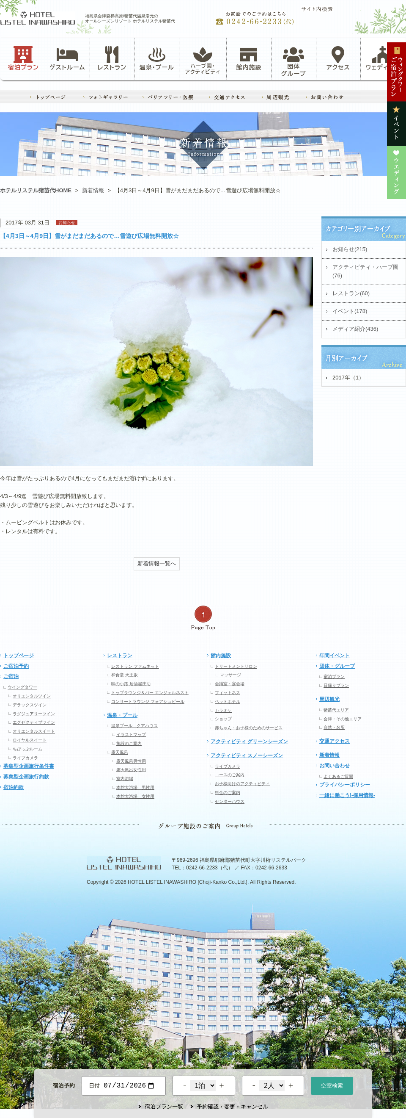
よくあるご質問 (338, 776)
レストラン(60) (351, 293)
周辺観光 (329, 699)
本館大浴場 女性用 (135, 796)
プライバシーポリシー (344, 785)
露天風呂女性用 (131, 769)
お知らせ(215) (349, 249)
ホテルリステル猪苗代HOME (35, 190)
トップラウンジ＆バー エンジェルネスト (150, 692)
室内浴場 (124, 778)
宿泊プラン (23, 58)
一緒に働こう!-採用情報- (347, 795)
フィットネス (227, 692)
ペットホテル (227, 701)
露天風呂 (119, 752)
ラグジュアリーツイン (34, 713)
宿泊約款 (13, 787)
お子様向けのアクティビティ (242, 783)
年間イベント (334, 656)
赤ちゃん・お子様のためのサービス (249, 727)
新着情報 (93, 190)
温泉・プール (157, 58)
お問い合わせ (334, 766)
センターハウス (229, 801)
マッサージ (230, 674)
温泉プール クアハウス (134, 725)
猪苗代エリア (336, 710)
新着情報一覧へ (156, 563)
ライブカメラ (25, 757)
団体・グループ (337, 666)
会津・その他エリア (343, 719)
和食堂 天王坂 (124, 674)
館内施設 (248, 58)
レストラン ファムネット (135, 666)
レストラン (112, 58)
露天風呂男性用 (131, 761)
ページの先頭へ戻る (203, 618)
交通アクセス (334, 741)
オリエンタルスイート (34, 731)
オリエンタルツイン (32, 696)
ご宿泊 (11, 676)
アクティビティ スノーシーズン (247, 755)
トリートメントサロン (236, 666)
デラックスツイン (30, 705)
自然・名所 (334, 727)
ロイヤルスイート (30, 740)
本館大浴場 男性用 (135, 787)
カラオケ (223, 710)
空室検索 (332, 1085)
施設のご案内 (129, 743)
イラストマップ (131, 734)
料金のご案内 (227, 792)
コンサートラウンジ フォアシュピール (147, 701)
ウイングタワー (22, 687)
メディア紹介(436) (355, 329)
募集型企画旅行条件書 (28, 766)
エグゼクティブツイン (34, 722)
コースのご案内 (229, 774)
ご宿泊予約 (16, 666)
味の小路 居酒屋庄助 (131, 683)
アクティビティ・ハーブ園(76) (365, 271)
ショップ (223, 719)
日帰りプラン (336, 685)
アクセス (338, 58)
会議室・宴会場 (229, 683)
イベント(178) (349, 311)
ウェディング (383, 58)
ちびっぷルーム (27, 749)
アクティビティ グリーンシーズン (249, 741)
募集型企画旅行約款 (26, 777)
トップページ (18, 656)
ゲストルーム (67, 58)
